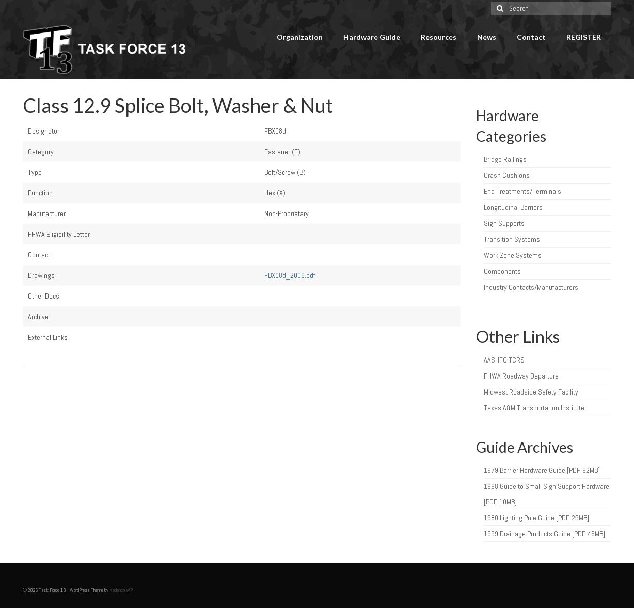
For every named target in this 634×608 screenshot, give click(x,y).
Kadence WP (121, 590)
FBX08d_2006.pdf (289, 275)
